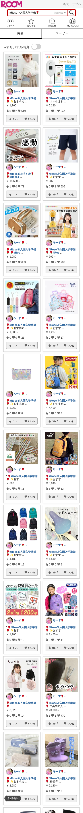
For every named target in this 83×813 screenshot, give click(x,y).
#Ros (17, 252)
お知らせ (52, 22)
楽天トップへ (72, 4)
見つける (31, 22)
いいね (31, 119)
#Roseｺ (14, 177)
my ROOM (72, 22)
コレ (15, 119)
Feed (10, 22)
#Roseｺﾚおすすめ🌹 (22, 173)
